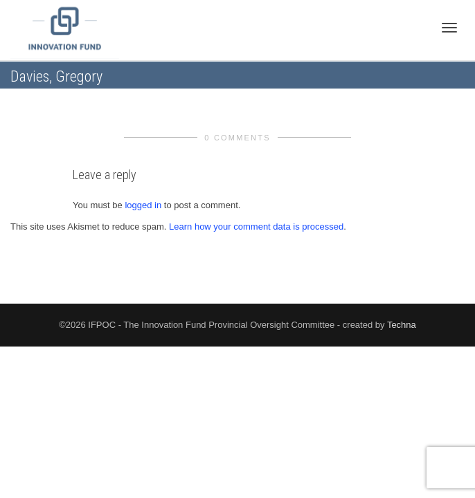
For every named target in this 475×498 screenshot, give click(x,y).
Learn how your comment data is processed (256, 226)
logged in (143, 205)
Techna (401, 325)
